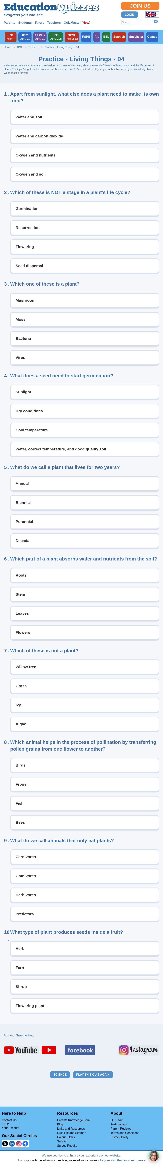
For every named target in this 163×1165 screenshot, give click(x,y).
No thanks (119, 1160)
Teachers (54, 22)
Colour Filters (66, 1137)
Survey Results (67, 1145)
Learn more (137, 1160)
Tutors (39, 22)
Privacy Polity (119, 1137)
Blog (60, 1124)
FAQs (5, 1124)
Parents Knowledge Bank (73, 1120)
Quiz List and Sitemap (71, 1132)
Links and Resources (71, 1128)
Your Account (10, 1127)
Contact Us (9, 1120)
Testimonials (119, 1124)
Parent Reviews (121, 1128)
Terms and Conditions (125, 1132)
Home (7, 47)
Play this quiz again (93, 1074)
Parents (9, 22)
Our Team (117, 1120)
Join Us (140, 6)
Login (129, 14)
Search (156, 21)
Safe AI (62, 1141)
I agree (105, 1160)
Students (25, 22)
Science (33, 47)
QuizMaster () (77, 22)
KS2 (19, 47)
